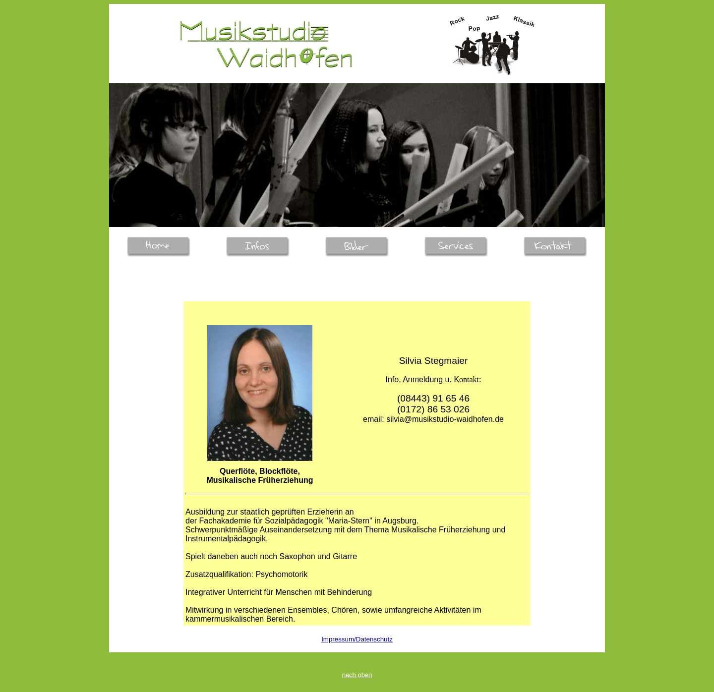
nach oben (357, 675)
